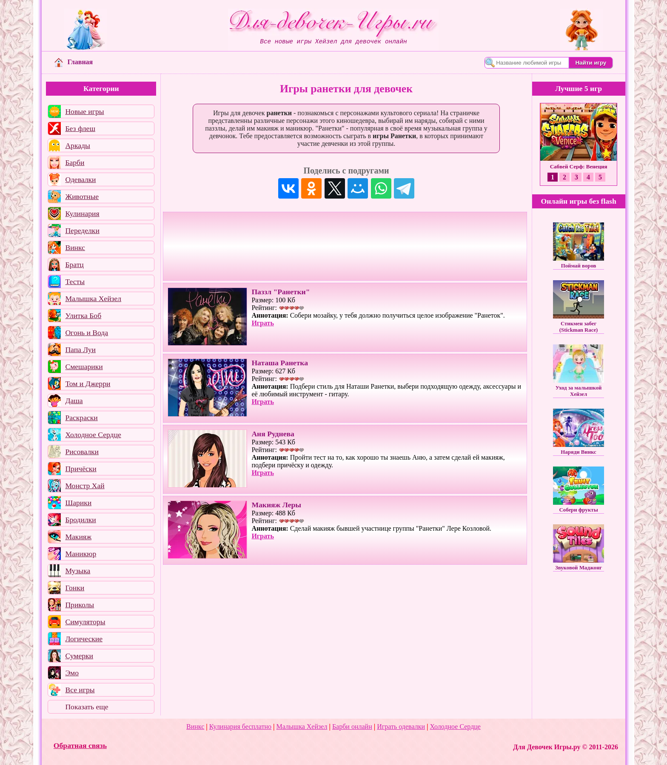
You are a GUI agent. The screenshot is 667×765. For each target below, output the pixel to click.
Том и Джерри (87, 383)
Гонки (74, 587)
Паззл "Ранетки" (280, 291)
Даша (74, 400)
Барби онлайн (352, 726)
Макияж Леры (276, 505)
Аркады (77, 145)
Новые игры (84, 111)
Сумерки (79, 655)
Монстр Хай (84, 485)
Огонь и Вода (86, 332)
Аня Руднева (272, 433)
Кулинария (82, 213)
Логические (84, 638)
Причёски (80, 468)
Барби (74, 162)
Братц (74, 264)
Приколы (79, 604)
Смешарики (84, 366)
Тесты (75, 281)
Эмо (72, 672)
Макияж (78, 536)
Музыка (77, 570)
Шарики (78, 502)
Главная (73, 61)
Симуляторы (85, 621)
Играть (262, 323)
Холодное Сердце (93, 434)
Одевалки (80, 179)
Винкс (75, 247)
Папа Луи (80, 349)
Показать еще (86, 706)
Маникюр (80, 553)
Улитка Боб (83, 315)
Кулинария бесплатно (240, 726)
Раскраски (81, 417)
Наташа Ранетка (279, 362)
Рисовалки (82, 451)
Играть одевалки (401, 726)
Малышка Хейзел (93, 298)
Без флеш (80, 128)
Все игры (79, 689)
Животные (82, 196)
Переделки (82, 230)
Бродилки (80, 519)
